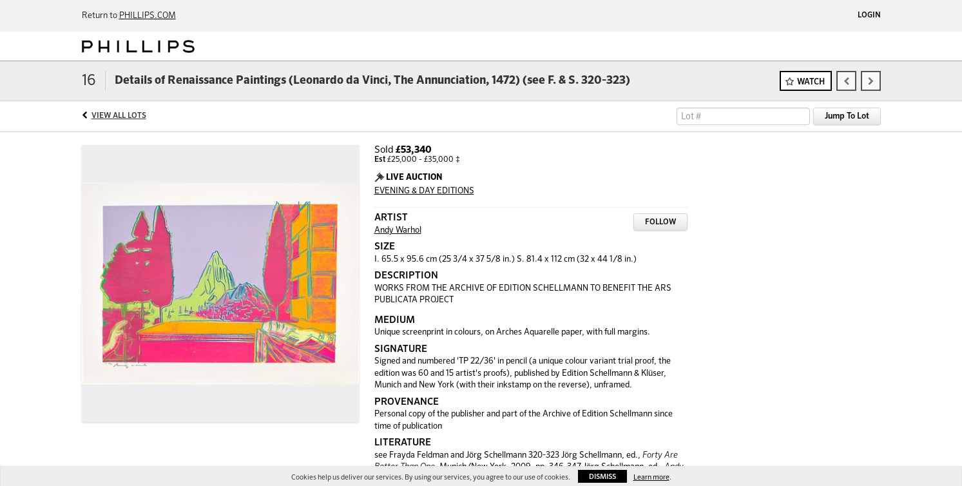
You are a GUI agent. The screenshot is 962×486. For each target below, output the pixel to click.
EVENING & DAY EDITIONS (424, 191)
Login (869, 15)
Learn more (651, 477)
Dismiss (602, 476)
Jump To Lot (847, 116)
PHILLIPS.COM (147, 16)
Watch (811, 82)
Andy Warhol (397, 230)
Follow (660, 222)
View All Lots (118, 116)
